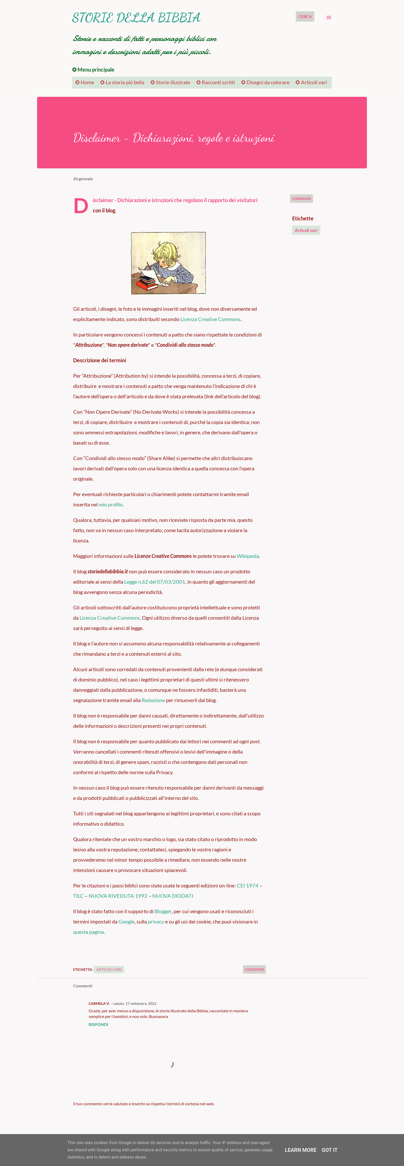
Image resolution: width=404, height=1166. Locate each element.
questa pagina (88, 932)
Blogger (163, 911)
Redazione (153, 700)
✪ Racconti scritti (215, 82)
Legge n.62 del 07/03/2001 (154, 581)
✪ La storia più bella (122, 82)
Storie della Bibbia (136, 17)
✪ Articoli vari (311, 82)
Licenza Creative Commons (210, 319)
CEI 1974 (247, 885)
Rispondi (98, 1024)
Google (126, 921)
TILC (78, 896)
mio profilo (111, 504)
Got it (330, 1150)
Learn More (301, 1150)
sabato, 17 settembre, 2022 (134, 1003)
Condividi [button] (301, 198)
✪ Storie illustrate (170, 82)
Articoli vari (306, 230)
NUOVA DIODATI (172, 896)
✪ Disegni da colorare (265, 82)
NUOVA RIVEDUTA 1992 (118, 896)
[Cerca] (305, 16)
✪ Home (84, 82)
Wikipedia (248, 556)
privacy (156, 921)
